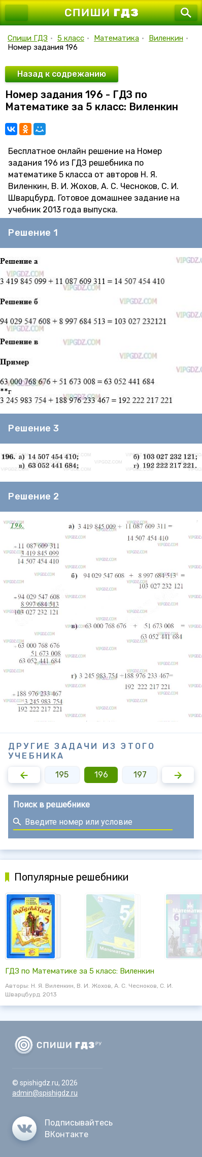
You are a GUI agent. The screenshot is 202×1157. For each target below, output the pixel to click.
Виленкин (166, 38)
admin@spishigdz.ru (45, 1093)
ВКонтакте (66, 1134)
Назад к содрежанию (61, 74)
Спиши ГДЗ (28, 38)
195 (62, 774)
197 (140, 774)
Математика (116, 38)
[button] (24, 775)
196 (101, 774)
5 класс (70, 38)
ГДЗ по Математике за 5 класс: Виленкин (79, 971)
